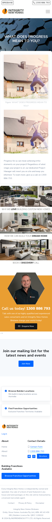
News (4, 455)
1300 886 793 (41, 2)
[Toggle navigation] (47, 11)
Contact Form (36, 446)
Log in (4, 433)
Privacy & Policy (25, 503)
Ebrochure (43, 456)
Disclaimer (40, 503)
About (4, 451)
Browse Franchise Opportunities (20, 475)
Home (4, 446)
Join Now (26, 363)
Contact (11, 503)
